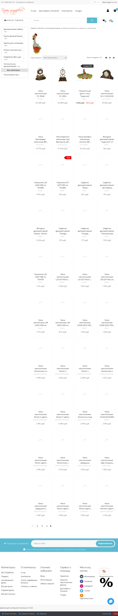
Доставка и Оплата (49, 11)
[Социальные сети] (111, 601)
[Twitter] (81, 590)
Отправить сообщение (25, 2)
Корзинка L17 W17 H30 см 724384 (63, 185)
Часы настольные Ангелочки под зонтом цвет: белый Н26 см (85, 414)
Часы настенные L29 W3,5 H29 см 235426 (40, 323)
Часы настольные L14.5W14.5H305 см (107, 414)
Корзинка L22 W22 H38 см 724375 (40, 277)
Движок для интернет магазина (13, 608)
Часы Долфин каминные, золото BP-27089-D (84, 139)
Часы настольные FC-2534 (63, 93)
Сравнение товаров (28, 614)
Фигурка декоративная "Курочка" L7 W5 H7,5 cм (107, 139)
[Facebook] (81, 581)
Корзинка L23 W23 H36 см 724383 (40, 185)
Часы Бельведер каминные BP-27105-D (40, 139)
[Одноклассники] (81, 595)
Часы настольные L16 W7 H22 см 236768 (106, 277)
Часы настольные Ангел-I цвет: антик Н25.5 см (62, 414)
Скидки (78, 11)
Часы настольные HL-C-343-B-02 (107, 93)
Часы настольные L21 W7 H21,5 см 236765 (63, 277)
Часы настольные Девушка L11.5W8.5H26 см (85, 460)
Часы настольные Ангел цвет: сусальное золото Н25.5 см (40, 460)
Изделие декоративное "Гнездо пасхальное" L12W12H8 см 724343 (85, 231)
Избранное (43, 614)
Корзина (105, 614)
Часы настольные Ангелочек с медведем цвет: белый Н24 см (107, 368)
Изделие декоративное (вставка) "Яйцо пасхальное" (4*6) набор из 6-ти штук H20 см (106, 185)
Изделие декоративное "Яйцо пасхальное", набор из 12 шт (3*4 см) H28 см (85, 185)
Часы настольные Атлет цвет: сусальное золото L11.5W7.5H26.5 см (107, 506)
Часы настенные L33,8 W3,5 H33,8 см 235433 (106, 323)
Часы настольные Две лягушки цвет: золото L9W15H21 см (107, 460)
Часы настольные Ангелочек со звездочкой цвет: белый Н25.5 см (40, 368)
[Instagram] (81, 586)
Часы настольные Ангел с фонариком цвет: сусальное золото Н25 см (63, 368)
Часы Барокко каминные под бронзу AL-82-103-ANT (62, 139)
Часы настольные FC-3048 (41, 93)
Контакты (67, 11)
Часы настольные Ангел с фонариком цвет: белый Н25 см (85, 368)
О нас (33, 11)
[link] (106, 57)
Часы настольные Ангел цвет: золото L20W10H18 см (84, 506)
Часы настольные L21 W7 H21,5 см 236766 (85, 277)
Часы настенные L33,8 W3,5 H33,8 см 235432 (84, 323)
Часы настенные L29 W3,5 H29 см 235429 (62, 323)
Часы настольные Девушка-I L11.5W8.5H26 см (40, 506)
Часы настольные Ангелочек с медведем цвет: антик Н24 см (63, 460)
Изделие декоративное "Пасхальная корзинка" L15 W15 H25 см (107, 231)
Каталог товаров (14, 20)
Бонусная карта (106, 576)
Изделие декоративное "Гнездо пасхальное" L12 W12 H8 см (62, 231)
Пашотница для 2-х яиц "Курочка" (85, 93)
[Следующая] (50, 526)
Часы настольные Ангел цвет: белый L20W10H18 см (62, 506)
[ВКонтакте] (81, 576)
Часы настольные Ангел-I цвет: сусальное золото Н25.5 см (40, 414)
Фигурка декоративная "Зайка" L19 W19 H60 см (41, 231)
